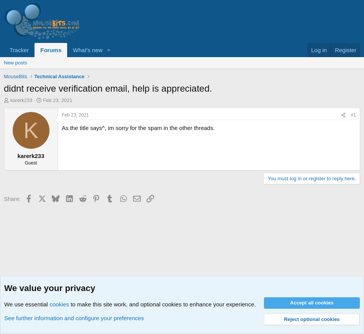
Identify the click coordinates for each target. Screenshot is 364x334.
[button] (108, 50)
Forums (50, 50)
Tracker (19, 50)
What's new (87, 50)
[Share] (343, 115)
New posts (15, 63)
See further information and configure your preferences (74, 318)
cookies (59, 304)
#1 (353, 115)
